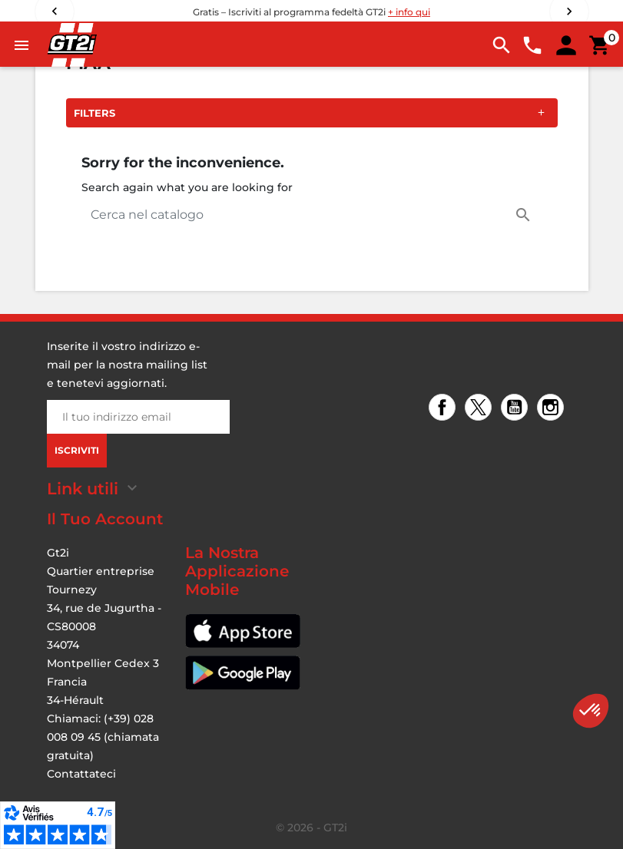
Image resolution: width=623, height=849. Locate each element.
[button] (590, 710)
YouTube (516, 408)
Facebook (444, 408)
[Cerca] (311, 215)
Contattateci (81, 774)
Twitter (480, 408)
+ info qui (409, 12)
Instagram (552, 408)
